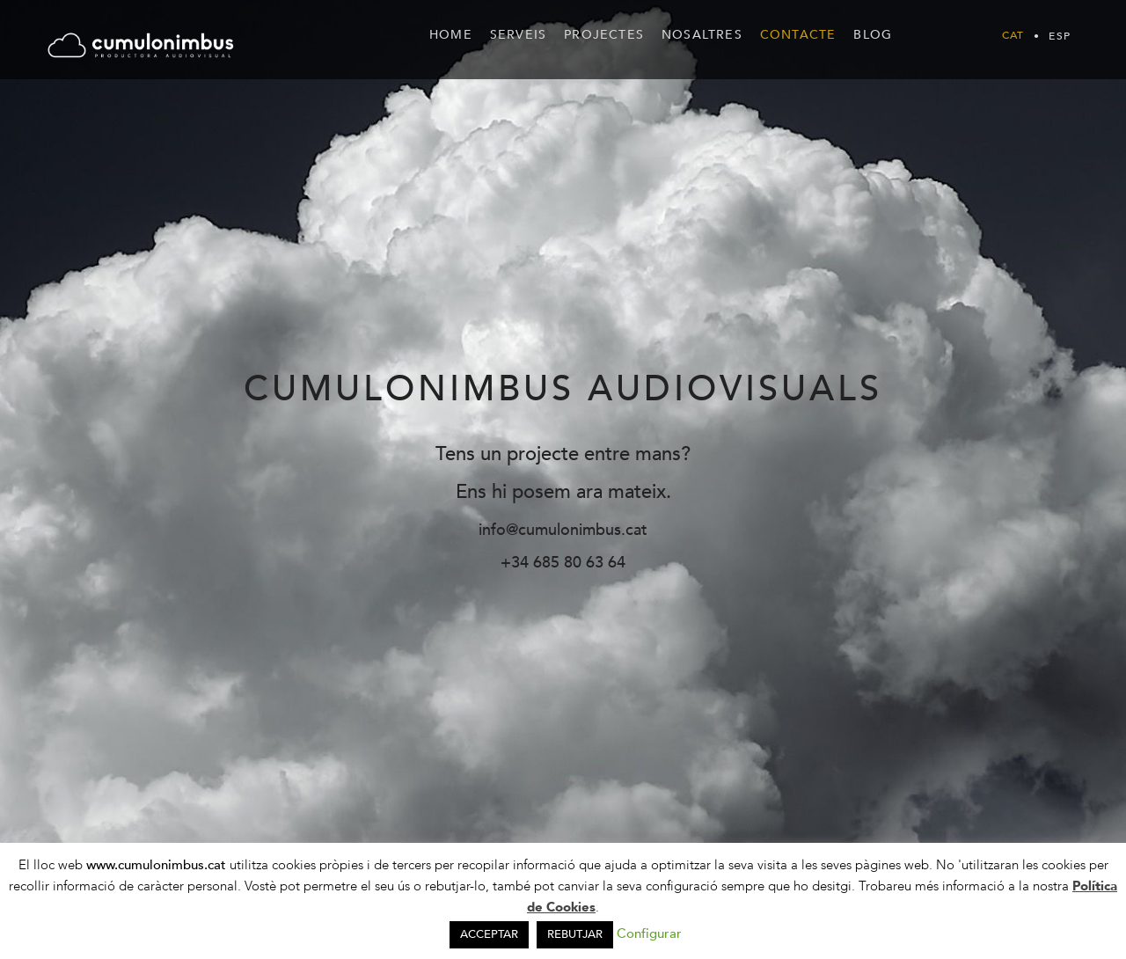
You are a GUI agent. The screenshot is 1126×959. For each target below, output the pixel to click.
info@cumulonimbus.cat (563, 530)
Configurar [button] (649, 933)
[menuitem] (1013, 35)
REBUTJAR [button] (575, 934)
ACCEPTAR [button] (489, 934)
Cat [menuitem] (1013, 36)
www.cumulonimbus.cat (158, 865)
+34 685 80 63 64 (563, 563)
